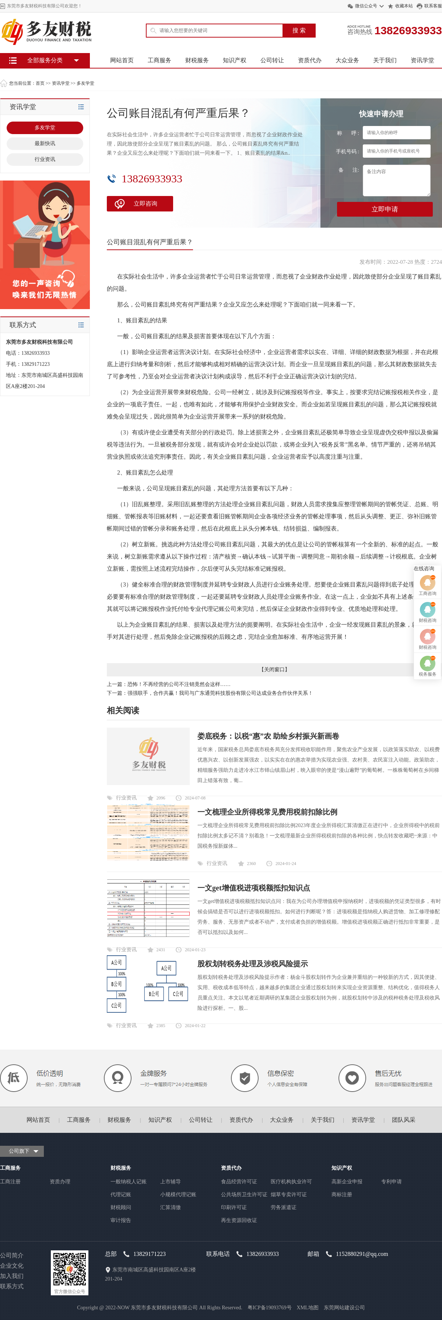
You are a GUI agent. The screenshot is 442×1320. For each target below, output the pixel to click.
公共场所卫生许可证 (244, 1194)
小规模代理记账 (178, 1194)
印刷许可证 (234, 1207)
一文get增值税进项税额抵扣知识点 (253, 888)
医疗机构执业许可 (291, 1181)
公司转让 (272, 60)
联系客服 (433, 5)
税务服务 (427, 711)
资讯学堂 (422, 60)
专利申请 (391, 1181)
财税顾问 (120, 1207)
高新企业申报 (347, 1181)
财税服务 (197, 60)
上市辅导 (170, 1181)
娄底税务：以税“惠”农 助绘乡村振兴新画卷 (268, 736)
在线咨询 (424, 606)
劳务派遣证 (284, 1207)
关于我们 (385, 60)
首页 (40, 83)
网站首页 (122, 60)
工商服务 (159, 60)
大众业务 (347, 60)
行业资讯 (126, 798)
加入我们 (12, 1276)
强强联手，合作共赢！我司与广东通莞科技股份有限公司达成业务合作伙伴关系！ (220, 693)
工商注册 (10, 1181)
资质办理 (60, 1181)
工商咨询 (427, 630)
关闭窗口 (274, 669)
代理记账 (120, 1194)
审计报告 (120, 1220)
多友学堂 (85, 83)
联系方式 (12, 1286)
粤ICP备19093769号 (270, 1307)
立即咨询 (145, 203)
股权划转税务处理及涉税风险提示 (252, 964)
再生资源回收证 (239, 1220)
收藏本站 (404, 5)
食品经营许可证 (239, 1181)
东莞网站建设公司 (344, 1307)
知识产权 (234, 60)
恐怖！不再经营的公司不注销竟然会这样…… (179, 684)
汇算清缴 (170, 1207)
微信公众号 (366, 5)
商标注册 (342, 1194)
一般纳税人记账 (128, 1181)
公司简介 (12, 1255)
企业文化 (12, 1266)
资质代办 (310, 60)
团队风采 (403, 1120)
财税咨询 (427, 657)
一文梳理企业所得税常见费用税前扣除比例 (267, 812)
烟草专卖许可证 (289, 1194)
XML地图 (308, 1307)
